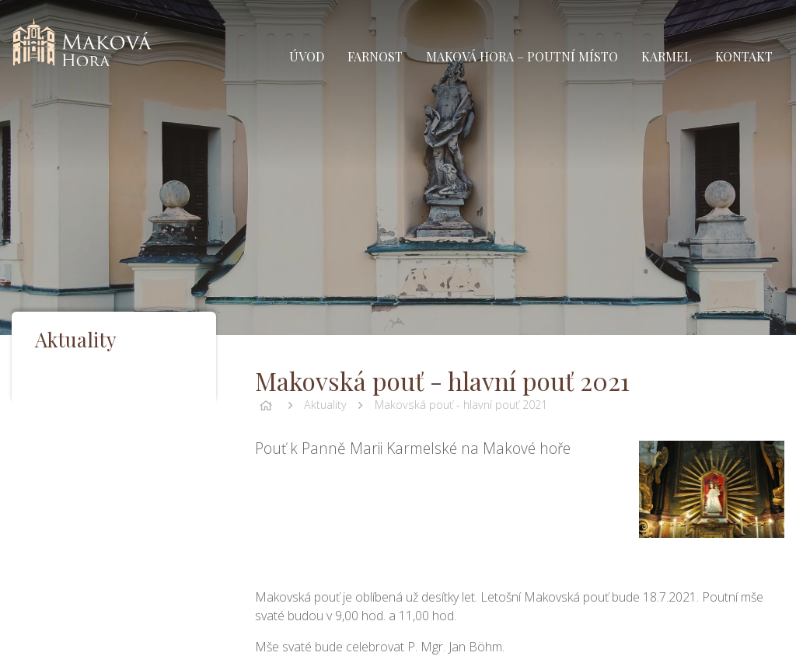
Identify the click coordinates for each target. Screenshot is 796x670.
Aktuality (325, 404)
